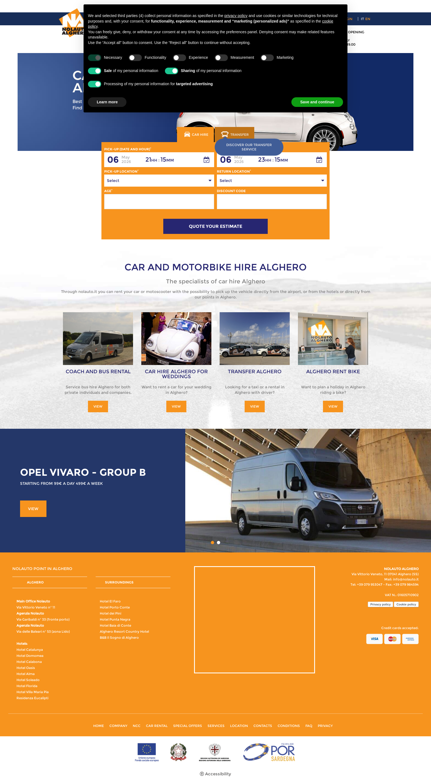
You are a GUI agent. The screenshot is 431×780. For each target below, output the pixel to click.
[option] (215, 490)
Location (239, 726)
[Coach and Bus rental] (98, 338)
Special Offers (187, 726)
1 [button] (212, 542)
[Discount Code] (272, 201)
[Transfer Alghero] (255, 338)
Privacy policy (380, 604)
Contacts (262, 726)
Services (216, 726)
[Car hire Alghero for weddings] (176, 338)
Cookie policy (406, 604)
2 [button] (218, 542)
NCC (136, 726)
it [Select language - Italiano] (362, 19)
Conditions (289, 726)
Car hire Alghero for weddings (176, 374)
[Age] (159, 201)
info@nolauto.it (406, 579)
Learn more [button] (107, 102)
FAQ (308, 726)
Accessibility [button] (218, 774)
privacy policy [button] (235, 15)
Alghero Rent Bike (333, 372)
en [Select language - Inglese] (367, 19)
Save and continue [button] (317, 102)
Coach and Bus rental (98, 372)
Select (113, 180)
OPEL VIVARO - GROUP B (83, 472)
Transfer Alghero (254, 372)
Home (98, 726)
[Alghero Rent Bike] (333, 338)
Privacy (325, 726)
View (98, 406)
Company (118, 726)
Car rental (157, 726)
